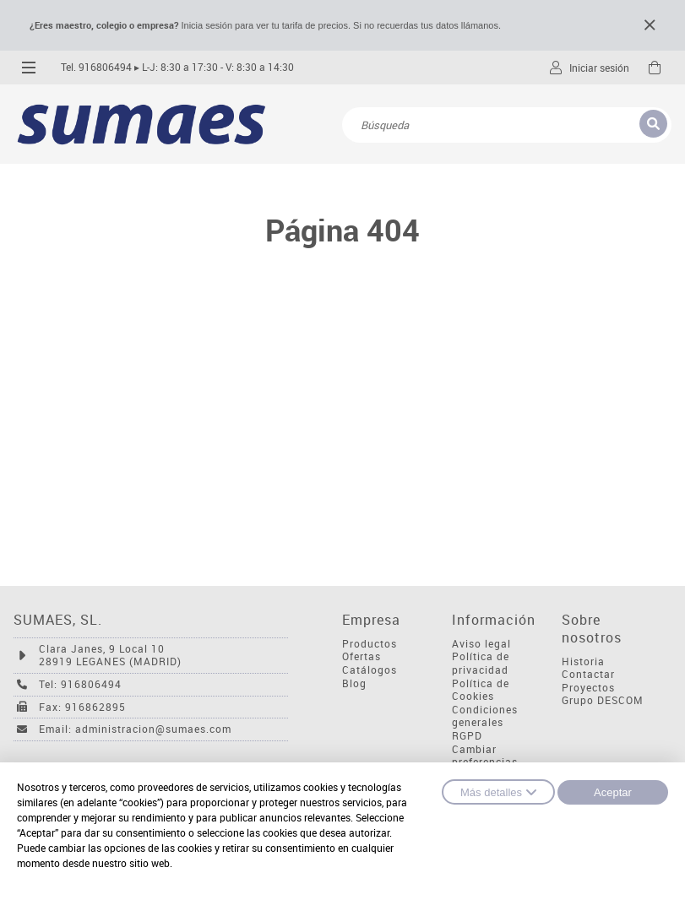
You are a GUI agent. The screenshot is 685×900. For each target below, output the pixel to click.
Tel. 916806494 (96, 67)
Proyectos (588, 687)
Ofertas (361, 656)
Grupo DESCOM (603, 700)
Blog (354, 683)
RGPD (467, 735)
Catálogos (369, 670)
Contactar (588, 674)
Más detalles (498, 792)
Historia (583, 661)
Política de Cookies (480, 690)
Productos (369, 643)
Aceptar (613, 792)
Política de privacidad (480, 663)
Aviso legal (481, 643)
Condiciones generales (485, 716)
